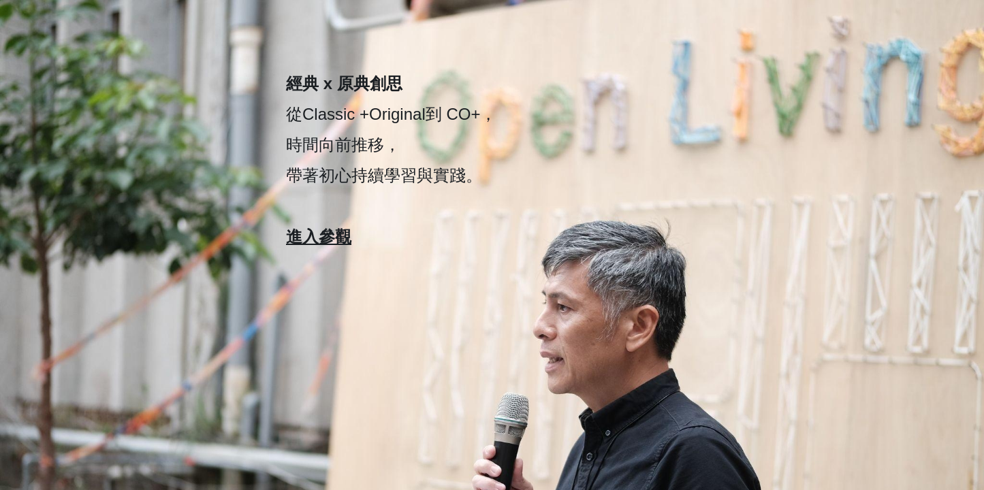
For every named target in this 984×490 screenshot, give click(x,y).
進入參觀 (318, 236)
